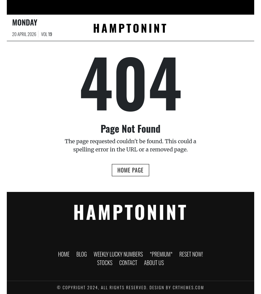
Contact (213, 6)
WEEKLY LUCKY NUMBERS (88, 8)
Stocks (185, 6)
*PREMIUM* (130, 6)
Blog (57, 6)
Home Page (130, 170)
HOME (36, 6)
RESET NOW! (158, 8)
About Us (239, 8)
